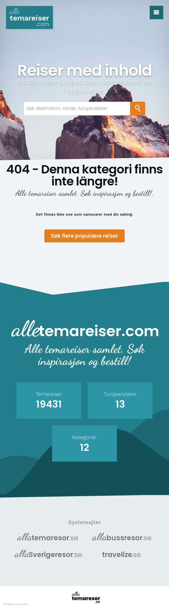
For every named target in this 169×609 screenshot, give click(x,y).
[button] (156, 12)
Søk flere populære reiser (84, 235)
